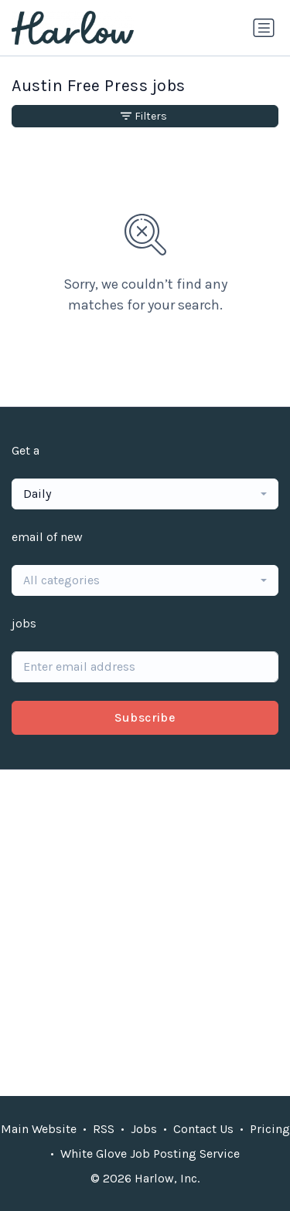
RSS (103, 1128)
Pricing (270, 1128)
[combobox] (145, 494)
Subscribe (145, 717)
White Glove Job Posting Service (150, 1153)
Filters (144, 116)
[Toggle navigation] (263, 27)
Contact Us (203, 1128)
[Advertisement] (145, 932)
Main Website (39, 1128)
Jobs (144, 1128)
